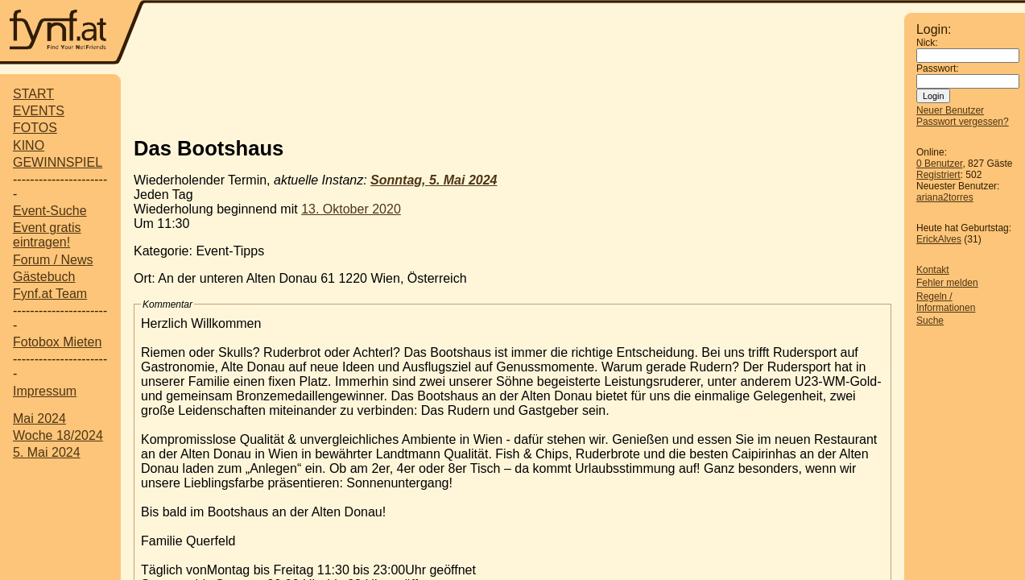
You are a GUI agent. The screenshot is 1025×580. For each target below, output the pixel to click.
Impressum (44, 391)
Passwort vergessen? (962, 121)
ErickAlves (938, 239)
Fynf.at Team (50, 293)
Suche (930, 320)
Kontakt (932, 270)
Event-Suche (50, 211)
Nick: (927, 42)
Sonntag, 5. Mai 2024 (433, 180)
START (33, 94)
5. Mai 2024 (47, 452)
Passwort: (937, 68)
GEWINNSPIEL (57, 162)
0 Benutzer (939, 163)
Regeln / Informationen (945, 302)
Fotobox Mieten (57, 342)
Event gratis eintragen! (47, 235)
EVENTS (38, 111)
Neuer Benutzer (950, 110)
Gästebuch (44, 277)
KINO (28, 145)
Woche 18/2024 (58, 435)
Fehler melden (947, 282)
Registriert (938, 174)
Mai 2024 (39, 418)
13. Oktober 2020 (351, 209)
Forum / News (53, 260)
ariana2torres (944, 197)
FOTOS (35, 128)
